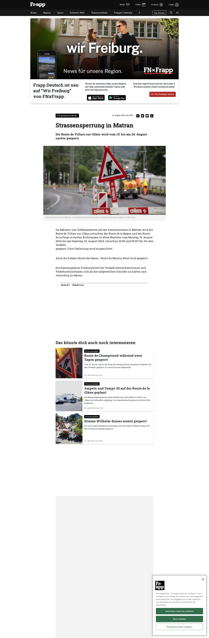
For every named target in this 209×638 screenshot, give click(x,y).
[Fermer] (203, 600)
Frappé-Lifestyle (121, 16)
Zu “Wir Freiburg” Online (162, 94)
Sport (58, 16)
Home (31, 16)
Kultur (140, 16)
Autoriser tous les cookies (179, 631)
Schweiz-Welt (75, 16)
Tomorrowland (97, 16)
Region (45, 16)
